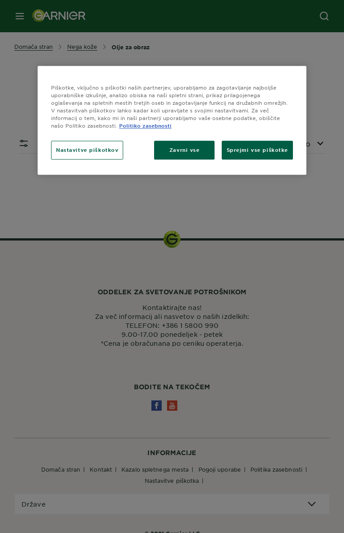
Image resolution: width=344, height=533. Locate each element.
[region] (172, 120)
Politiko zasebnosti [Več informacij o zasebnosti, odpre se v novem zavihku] (145, 125)
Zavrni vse (184, 149)
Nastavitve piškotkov (87, 149)
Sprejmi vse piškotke (257, 149)
